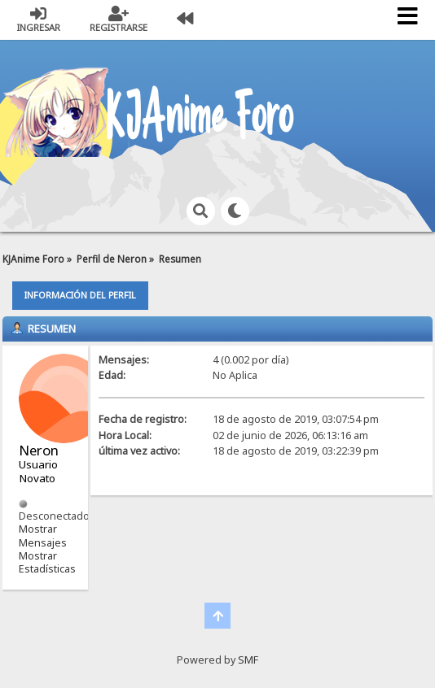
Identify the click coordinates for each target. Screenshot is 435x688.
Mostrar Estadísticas (47, 562)
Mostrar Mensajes (43, 535)
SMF (248, 660)
